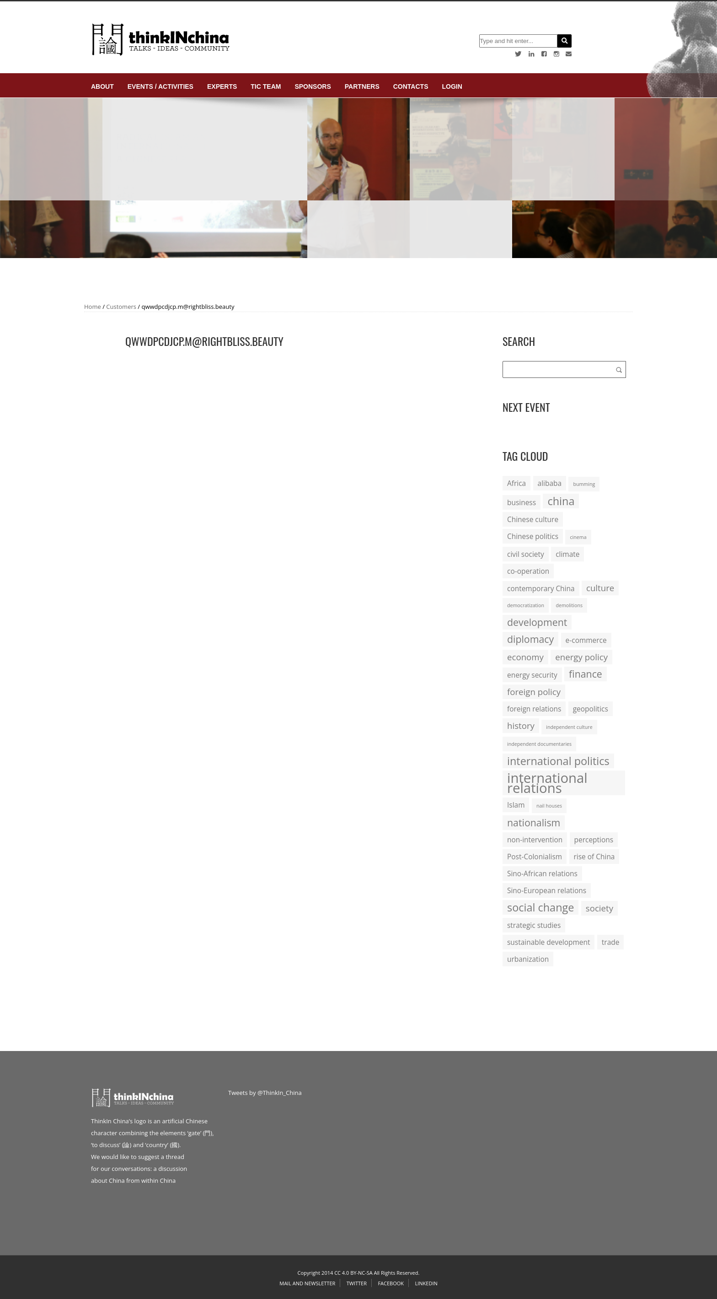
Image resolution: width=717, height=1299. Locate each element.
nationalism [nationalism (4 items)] (533, 822)
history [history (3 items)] (521, 725)
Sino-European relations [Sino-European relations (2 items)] (546, 890)
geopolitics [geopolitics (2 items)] (590, 709)
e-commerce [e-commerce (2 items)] (586, 640)
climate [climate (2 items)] (567, 554)
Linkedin (426, 1283)
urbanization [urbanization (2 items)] (528, 959)
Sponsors (312, 86)
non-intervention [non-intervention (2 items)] (534, 840)
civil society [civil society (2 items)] (525, 554)
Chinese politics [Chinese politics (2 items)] (532, 536)
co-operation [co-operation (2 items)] (528, 571)
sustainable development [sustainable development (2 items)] (548, 942)
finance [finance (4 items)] (585, 673)
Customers (121, 306)
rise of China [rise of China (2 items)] (594, 857)
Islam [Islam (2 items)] (515, 805)
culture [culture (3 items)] (600, 587)
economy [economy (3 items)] (525, 657)
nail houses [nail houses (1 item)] (549, 806)
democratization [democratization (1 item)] (525, 605)
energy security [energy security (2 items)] (532, 675)
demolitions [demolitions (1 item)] (569, 605)
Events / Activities (160, 86)
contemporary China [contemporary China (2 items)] (541, 588)
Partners (362, 86)
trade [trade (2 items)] (611, 942)
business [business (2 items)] (521, 502)
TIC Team (266, 86)
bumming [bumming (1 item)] (584, 484)
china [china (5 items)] (560, 501)
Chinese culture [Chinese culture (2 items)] (532, 519)
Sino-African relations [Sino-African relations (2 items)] (542, 873)
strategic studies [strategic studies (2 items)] (534, 925)
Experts (222, 86)
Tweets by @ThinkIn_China (265, 1093)
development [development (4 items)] (537, 622)
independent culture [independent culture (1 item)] (569, 727)
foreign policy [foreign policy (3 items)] (534, 691)
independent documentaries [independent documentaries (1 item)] (539, 744)
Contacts (410, 86)
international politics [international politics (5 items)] (558, 761)
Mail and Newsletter (307, 1283)
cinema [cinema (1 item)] (578, 537)
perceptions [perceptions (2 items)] (594, 840)
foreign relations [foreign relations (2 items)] (534, 709)
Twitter (357, 1283)
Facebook (391, 1283)
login (452, 86)
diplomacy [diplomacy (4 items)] (530, 639)
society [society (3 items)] (599, 908)
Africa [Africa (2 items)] (516, 483)
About (102, 86)
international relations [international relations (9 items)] (547, 783)
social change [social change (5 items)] (540, 907)
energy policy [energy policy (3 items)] (581, 657)
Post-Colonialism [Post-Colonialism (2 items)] (534, 857)
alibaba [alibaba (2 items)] (550, 483)
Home (92, 306)
